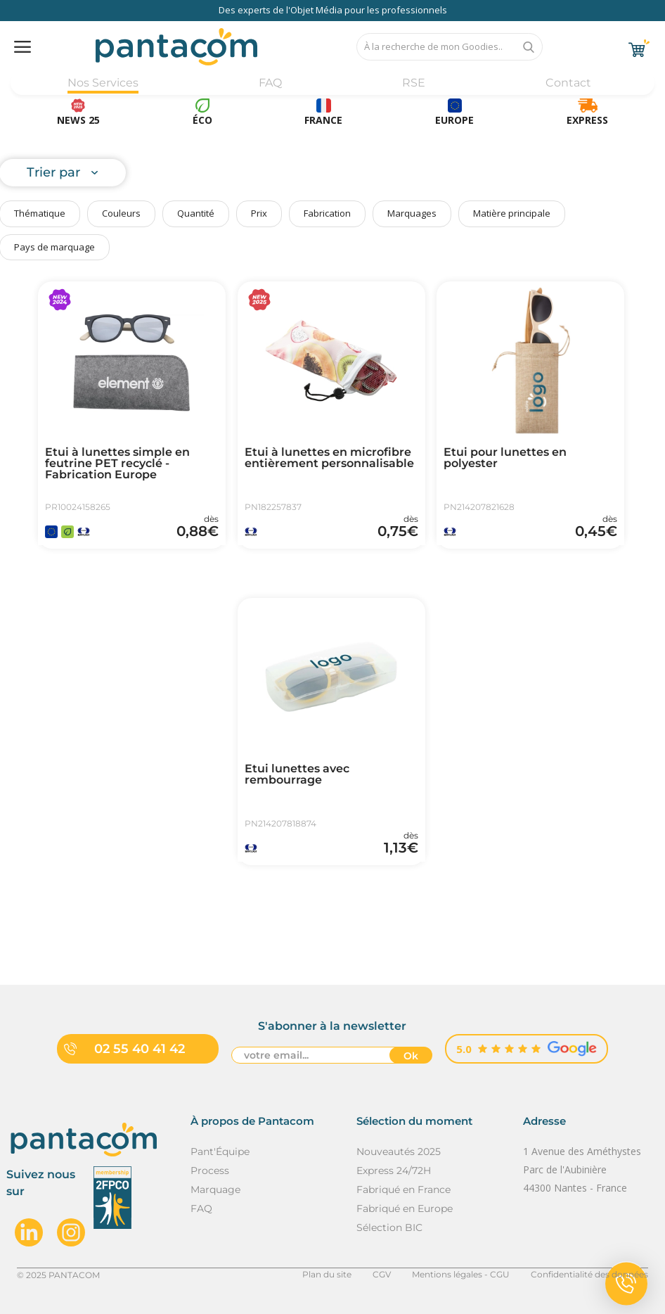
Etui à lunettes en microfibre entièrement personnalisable (329, 458)
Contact (568, 82)
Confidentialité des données (589, 1274)
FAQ (270, 82)
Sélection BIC (389, 1227)
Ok (410, 1056)
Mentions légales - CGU (461, 1274)
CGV (382, 1274)
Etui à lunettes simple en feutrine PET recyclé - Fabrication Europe (117, 463)
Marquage (215, 1189)
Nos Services (102, 82)
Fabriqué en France (403, 1189)
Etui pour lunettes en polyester (505, 458)
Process (210, 1170)
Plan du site (326, 1274)
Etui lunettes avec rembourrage (297, 774)
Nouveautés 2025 (398, 1151)
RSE (413, 82)
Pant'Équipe (220, 1151)
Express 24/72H (393, 1170)
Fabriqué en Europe (404, 1208)
